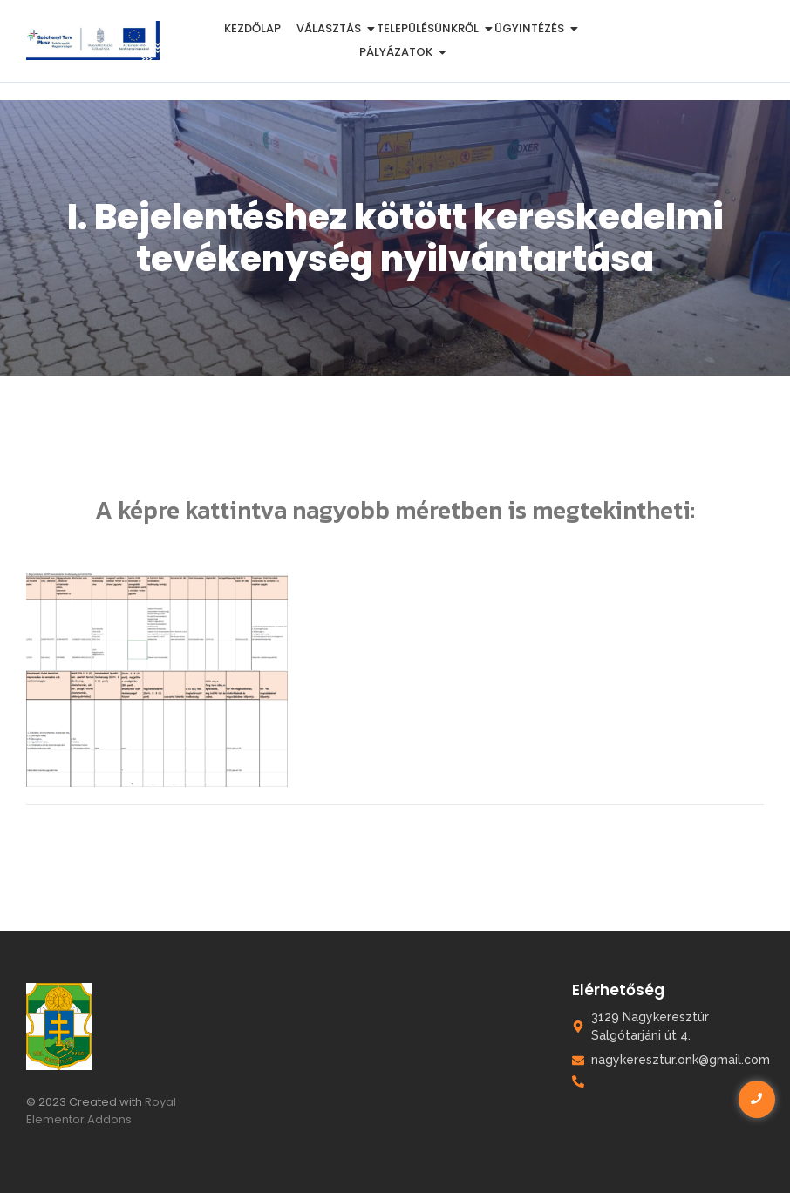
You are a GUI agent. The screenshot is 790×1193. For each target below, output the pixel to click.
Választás (331, 28)
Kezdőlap (252, 28)
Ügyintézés (532, 28)
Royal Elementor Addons (101, 1111)
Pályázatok (399, 52)
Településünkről (431, 28)
